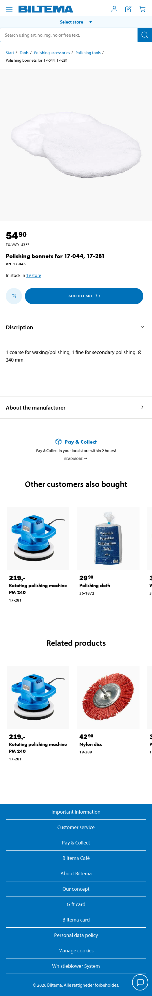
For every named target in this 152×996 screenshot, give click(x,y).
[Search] (145, 35)
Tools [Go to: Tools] (24, 52)
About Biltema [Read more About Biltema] (76, 873)
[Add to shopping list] (14, 296)
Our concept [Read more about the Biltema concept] (76, 888)
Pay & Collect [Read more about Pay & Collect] (76, 842)
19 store (33, 275)
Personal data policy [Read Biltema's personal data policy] (76, 935)
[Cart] (142, 9)
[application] (140, 983)
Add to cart (84, 295)
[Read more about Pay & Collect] (76, 442)
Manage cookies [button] (76, 950)
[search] (76, 35)
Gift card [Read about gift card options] (76, 904)
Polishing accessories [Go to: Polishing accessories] (52, 52)
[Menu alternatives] (9, 9)
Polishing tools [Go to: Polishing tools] (88, 52)
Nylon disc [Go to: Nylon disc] (90, 744)
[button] (76, 22)
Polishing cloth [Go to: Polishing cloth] (94, 585)
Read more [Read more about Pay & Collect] (76, 458)
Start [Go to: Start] (10, 52)
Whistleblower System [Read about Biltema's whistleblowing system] (76, 966)
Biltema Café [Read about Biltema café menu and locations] (76, 858)
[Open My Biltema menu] (114, 9)
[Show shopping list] (128, 9)
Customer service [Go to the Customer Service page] (76, 827)
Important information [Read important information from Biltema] (76, 811)
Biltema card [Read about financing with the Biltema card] (76, 919)
